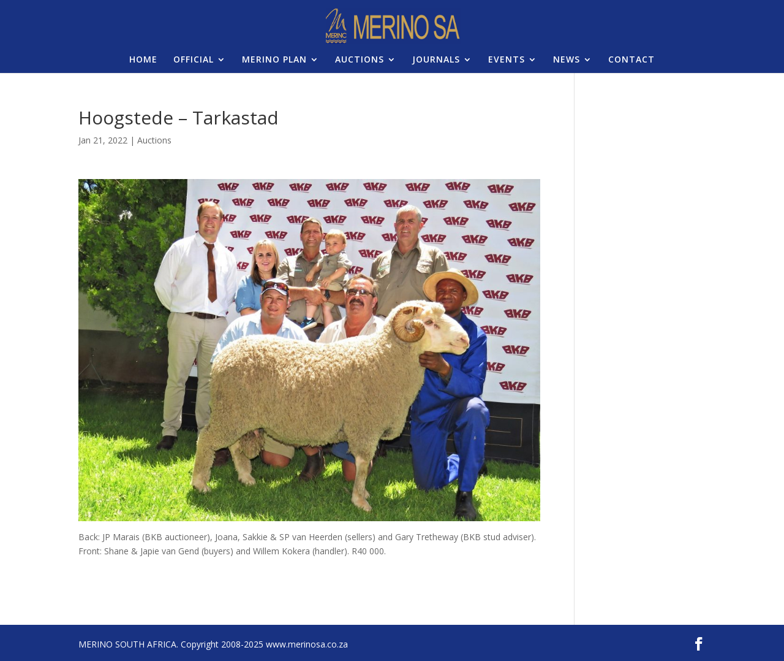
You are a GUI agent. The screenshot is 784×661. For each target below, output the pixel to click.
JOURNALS (436, 60)
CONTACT (631, 60)
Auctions (154, 140)
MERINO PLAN (274, 60)
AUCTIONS (359, 60)
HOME (143, 60)
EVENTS (506, 60)
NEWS (566, 60)
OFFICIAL (193, 60)
